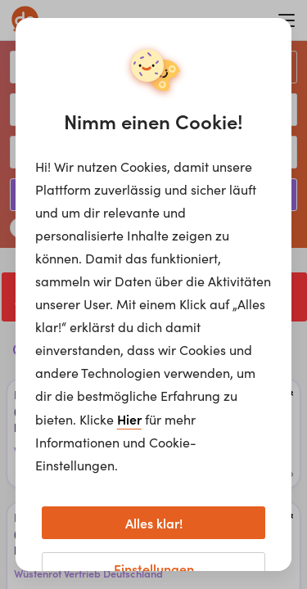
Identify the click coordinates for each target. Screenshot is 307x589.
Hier (129, 419)
